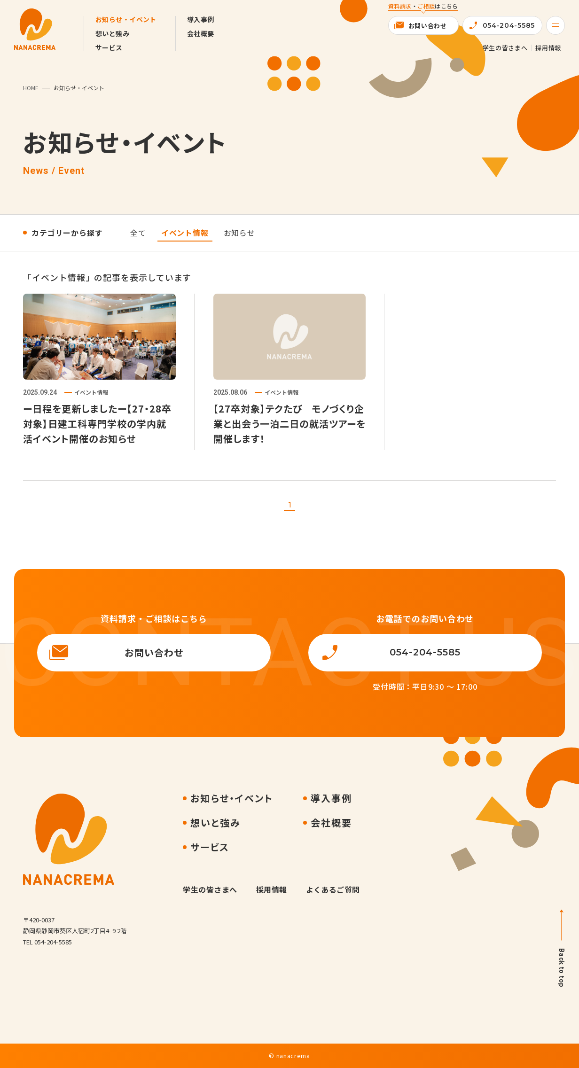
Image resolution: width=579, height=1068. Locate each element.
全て (138, 232)
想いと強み (112, 33)
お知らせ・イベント (125, 19)
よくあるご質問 (333, 889)
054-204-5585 (509, 25)
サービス (109, 47)
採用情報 (548, 48)
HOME (31, 88)
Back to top (561, 967)
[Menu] (555, 25)
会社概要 (200, 33)
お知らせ (239, 232)
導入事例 (200, 19)
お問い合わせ (427, 25)
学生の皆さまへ (505, 48)
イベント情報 (185, 232)
